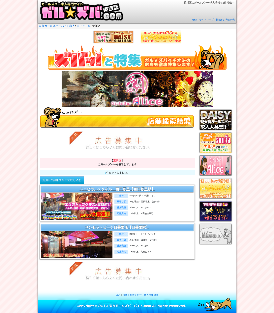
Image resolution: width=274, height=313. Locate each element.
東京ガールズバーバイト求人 (57, 26)
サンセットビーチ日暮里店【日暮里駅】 (117, 227)
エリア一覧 (83, 26)
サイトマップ (206, 19)
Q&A (194, 19)
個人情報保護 (151, 295)
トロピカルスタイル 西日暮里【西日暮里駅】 (117, 189)
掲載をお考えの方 (225, 19)
